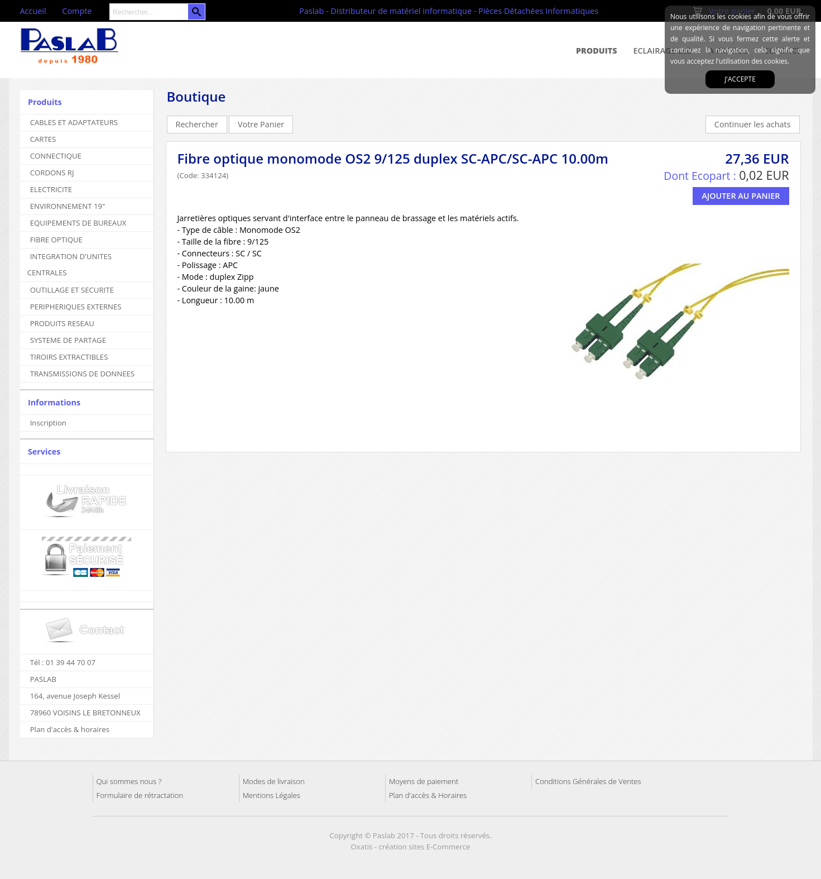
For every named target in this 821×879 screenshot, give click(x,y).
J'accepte (740, 79)
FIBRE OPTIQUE (56, 240)
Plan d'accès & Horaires (428, 795)
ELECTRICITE (51, 189)
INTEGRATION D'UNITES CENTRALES (69, 264)
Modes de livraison (274, 781)
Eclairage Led (662, 50)
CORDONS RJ (52, 173)
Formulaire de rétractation (140, 795)
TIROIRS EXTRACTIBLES (69, 357)
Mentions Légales (271, 795)
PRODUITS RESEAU (62, 323)
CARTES (43, 139)
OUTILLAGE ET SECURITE (72, 290)
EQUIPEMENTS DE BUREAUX (78, 223)
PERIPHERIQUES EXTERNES (76, 307)
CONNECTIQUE (55, 156)
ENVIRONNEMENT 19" (67, 206)
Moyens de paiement (423, 781)
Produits (596, 50)
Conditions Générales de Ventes (588, 781)
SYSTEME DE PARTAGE (68, 340)
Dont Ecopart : (700, 175)
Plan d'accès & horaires (69, 729)
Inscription (48, 423)
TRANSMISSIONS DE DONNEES (82, 374)
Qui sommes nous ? (129, 781)
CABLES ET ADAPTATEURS (74, 122)
